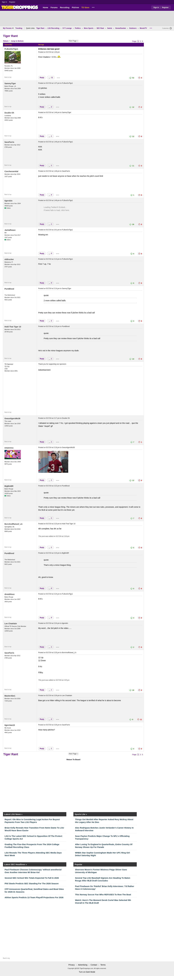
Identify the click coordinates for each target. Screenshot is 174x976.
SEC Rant (100, 28)
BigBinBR (8, 486)
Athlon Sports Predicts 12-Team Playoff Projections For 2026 (34, 897)
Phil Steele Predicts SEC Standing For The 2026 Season (32, 883)
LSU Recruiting (53, 28)
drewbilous (9, 594)
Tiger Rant (40, 28)
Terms (102, 965)
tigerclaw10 (9, 725)
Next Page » (73, 41)
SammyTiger (10, 83)
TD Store (85, 7)
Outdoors (132, 28)
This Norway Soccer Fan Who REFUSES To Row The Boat (103, 894)
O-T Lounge (67, 28)
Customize (165, 28)
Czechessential (11, 171)
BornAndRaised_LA (13, 524)
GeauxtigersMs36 (12, 418)
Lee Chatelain (10, 623)
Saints (109, 28)
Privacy (71, 965)
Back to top (7, 77)
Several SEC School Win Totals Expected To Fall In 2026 (32, 878)
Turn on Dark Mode (87, 972)
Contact (94, 965)
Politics (78, 28)
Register (12, 2)
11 (51, 78)
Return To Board (73, 760)
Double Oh (9, 113)
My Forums (8, 28)
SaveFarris (9, 142)
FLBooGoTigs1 (11, 49)
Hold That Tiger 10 (12, 327)
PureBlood (9, 289)
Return (6, 41)
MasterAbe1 (9, 696)
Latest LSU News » (13, 814)
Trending (18, 28)
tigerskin (8, 201)
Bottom (21, 41)
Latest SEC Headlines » (15, 864)
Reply (42, 78)
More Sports (88, 28)
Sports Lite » (81, 814)
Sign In (4, 2)
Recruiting (64, 7)
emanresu (8, 448)
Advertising (82, 965)
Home (45, 7)
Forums (54, 7)
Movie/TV (143, 28)
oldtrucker (9, 259)
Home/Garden (120, 28)
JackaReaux (9, 230)
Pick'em (75, 7)
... (93, 7)
